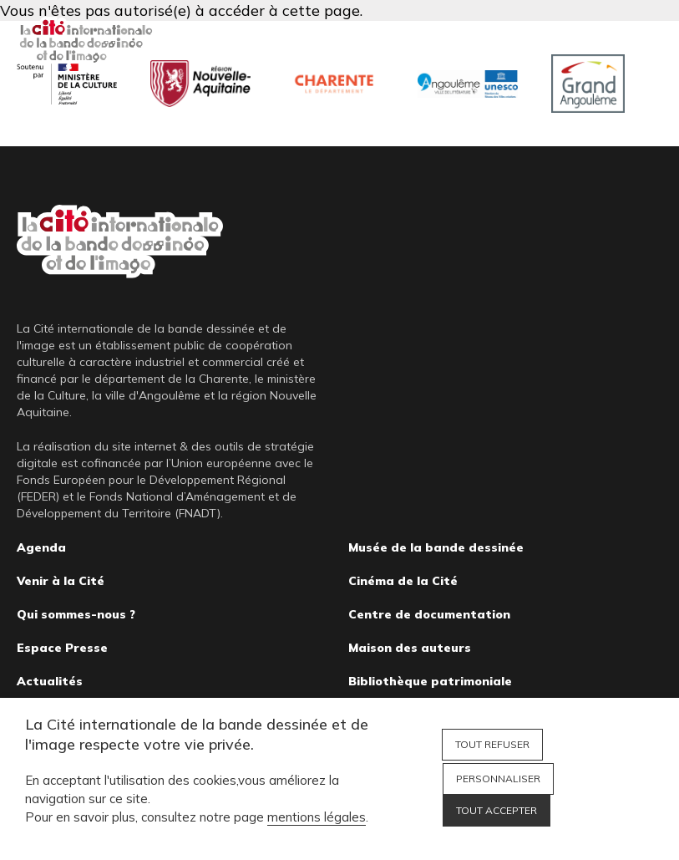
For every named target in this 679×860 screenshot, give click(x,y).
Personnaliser (498, 778)
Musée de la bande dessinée (436, 547)
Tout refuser (492, 744)
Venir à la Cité (60, 580)
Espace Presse (62, 647)
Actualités (50, 681)
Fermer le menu (645, 42)
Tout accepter (496, 810)
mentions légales (316, 817)
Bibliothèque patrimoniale (430, 681)
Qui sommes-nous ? (76, 614)
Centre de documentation (429, 614)
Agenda (41, 547)
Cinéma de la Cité (403, 580)
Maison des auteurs (409, 647)
